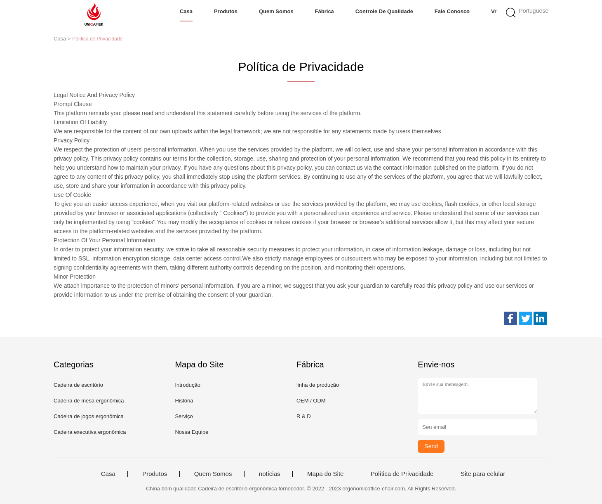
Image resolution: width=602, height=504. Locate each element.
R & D (303, 416)
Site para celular (483, 474)
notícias (269, 474)
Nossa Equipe (191, 432)
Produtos (226, 11)
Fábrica (324, 11)
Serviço (184, 416)
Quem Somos (276, 11)
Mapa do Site (325, 474)
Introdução (187, 385)
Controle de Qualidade (384, 11)
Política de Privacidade (402, 474)
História (184, 401)
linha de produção (317, 385)
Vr (493, 11)
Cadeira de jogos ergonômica (89, 416)
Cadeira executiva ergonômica (90, 432)
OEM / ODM (311, 401)
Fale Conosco (452, 11)
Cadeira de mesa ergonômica (89, 401)
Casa (186, 11)
